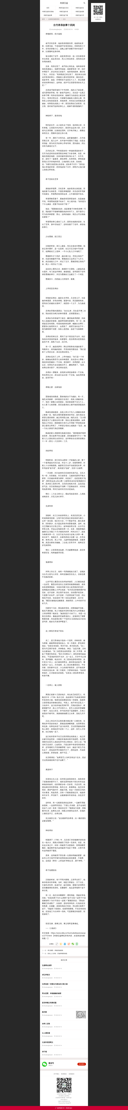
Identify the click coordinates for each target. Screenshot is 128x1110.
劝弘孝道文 (46, 975)
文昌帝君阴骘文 (47, 1042)
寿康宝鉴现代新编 (48, 11)
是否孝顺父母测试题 (49, 1003)
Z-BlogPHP (68, 1103)
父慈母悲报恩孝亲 (53, 19)
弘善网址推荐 (47, 965)
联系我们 (64, 1074)
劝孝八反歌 (46, 1024)
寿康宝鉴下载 (64, 15)
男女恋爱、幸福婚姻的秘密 (51, 993)
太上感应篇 (46, 1033)
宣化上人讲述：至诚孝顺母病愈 (57, 953)
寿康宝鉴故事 (48, 15)
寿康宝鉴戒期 (80, 11)
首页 (47, 8)
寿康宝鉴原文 (80, 8)
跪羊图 (44, 1012)
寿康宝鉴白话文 (64, 8)
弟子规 (44, 1052)
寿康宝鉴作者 (64, 11)
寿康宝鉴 (64, 3)
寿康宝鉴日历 (80, 15)
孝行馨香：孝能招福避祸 (55, 950)
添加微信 (81, 1064)
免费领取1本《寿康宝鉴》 (64, 1108)
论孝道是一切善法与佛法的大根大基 (55, 984)
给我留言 (71, 1074)
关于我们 (56, 1074)
